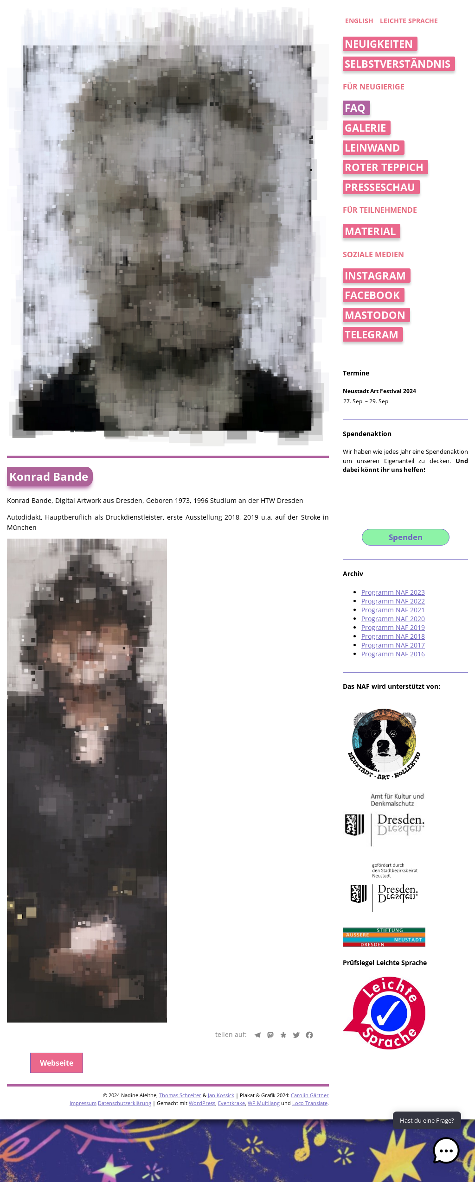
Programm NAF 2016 (393, 653)
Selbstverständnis (397, 64)
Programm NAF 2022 (393, 601)
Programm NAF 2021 (393, 609)
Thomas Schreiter (180, 852)
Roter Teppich (384, 167)
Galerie (365, 128)
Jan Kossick (221, 852)
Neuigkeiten (379, 44)
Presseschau (380, 187)
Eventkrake (231, 860)
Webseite (56, 820)
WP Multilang (264, 860)
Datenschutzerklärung (124, 860)
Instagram (375, 275)
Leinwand (372, 147)
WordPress (202, 860)
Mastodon (375, 315)
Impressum (83, 860)
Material (370, 231)
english (359, 20)
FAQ (355, 108)
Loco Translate (309, 860)
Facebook (372, 295)
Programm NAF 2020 (393, 618)
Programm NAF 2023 (393, 592)
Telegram (371, 334)
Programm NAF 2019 (393, 627)
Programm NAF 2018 (393, 636)
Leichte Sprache (409, 20)
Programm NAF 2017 (393, 645)
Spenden (406, 537)
